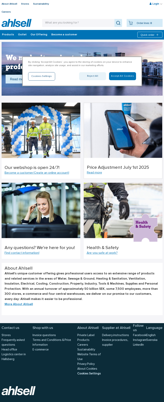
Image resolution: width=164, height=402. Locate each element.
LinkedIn (138, 345)
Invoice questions (44, 335)
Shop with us (43, 328)
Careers (6, 12)
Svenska (151, 340)
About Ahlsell (9, 4)
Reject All (92, 76)
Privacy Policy (86, 364)
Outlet (22, 35)
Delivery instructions (115, 335)
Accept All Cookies (122, 76)
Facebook (139, 335)
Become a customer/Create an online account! (37, 173)
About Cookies (87, 369)
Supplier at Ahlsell (116, 328)
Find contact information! (22, 253)
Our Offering (39, 35)
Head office (9, 349)
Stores (25, 4)
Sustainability (41, 4)
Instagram (139, 340)
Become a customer (64, 35)
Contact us (10, 328)
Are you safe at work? (102, 253)
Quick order (150, 35)
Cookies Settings (89, 373)
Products (8, 35)
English (151, 335)
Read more (94, 172)
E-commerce (41, 349)
